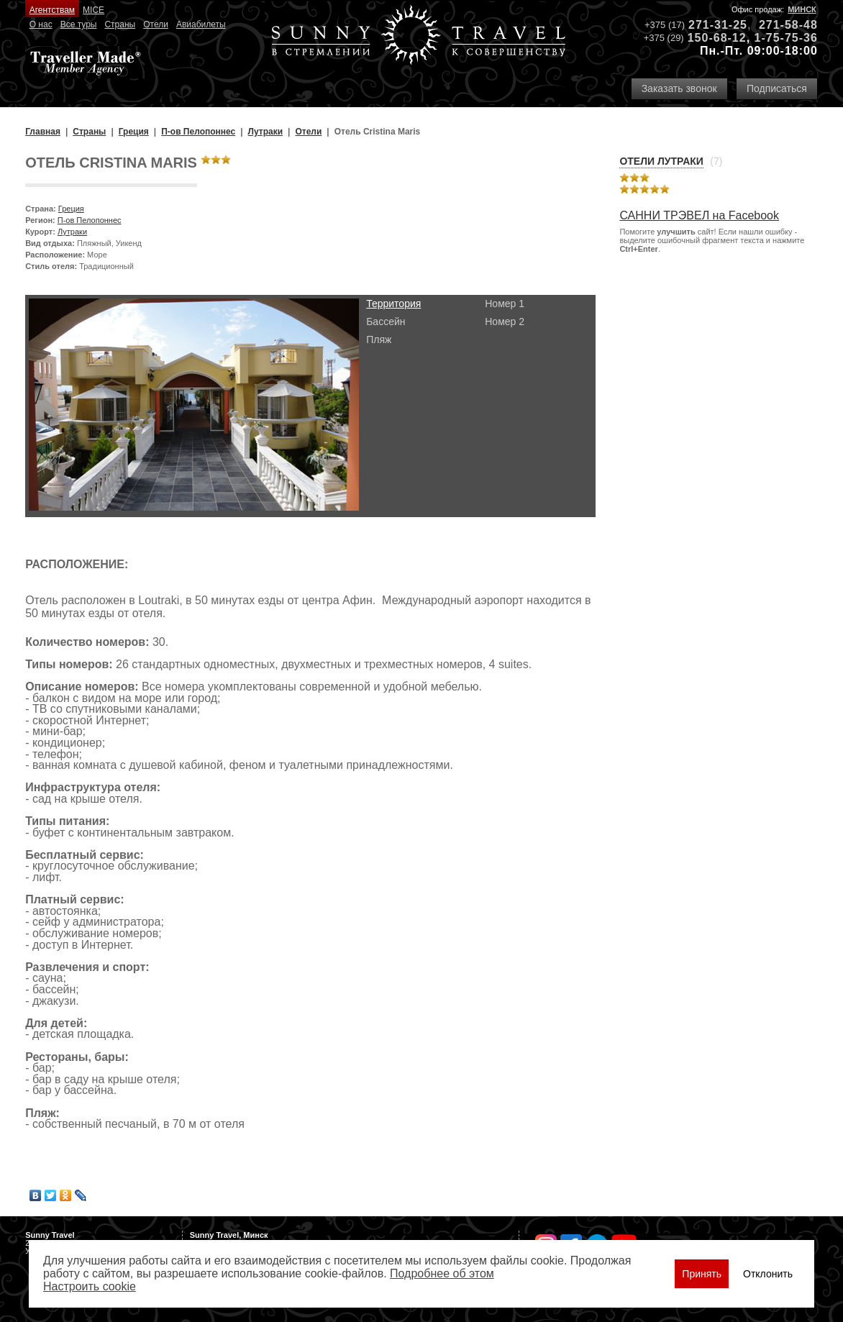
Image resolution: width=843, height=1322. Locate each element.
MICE (93, 10)
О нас (41, 24)
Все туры (78, 24)
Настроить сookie (89, 1286)
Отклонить (768, 1274)
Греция (71, 208)
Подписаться (777, 88)
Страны (119, 24)
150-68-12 (717, 38)
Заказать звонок (679, 88)
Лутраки (72, 231)
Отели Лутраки (661, 161)
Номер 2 (504, 321)
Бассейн (385, 321)
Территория (393, 303)
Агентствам (52, 10)
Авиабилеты (201, 24)
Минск (802, 9)
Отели (155, 24)
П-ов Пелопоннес (90, 220)
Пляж (378, 339)
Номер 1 (504, 303)
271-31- (710, 25)
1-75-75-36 (786, 38)
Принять (701, 1274)
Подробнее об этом (442, 1273)
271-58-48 (788, 25)
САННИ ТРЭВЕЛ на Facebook (699, 215)
